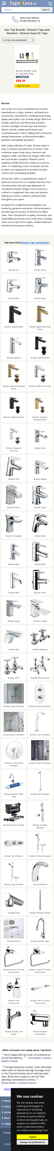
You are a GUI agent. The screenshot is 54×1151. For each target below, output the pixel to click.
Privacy (6, 1132)
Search (46, 9)
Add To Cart (23, 86)
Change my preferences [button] (32, 1142)
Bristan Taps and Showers (35, 242)
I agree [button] (32, 1137)
